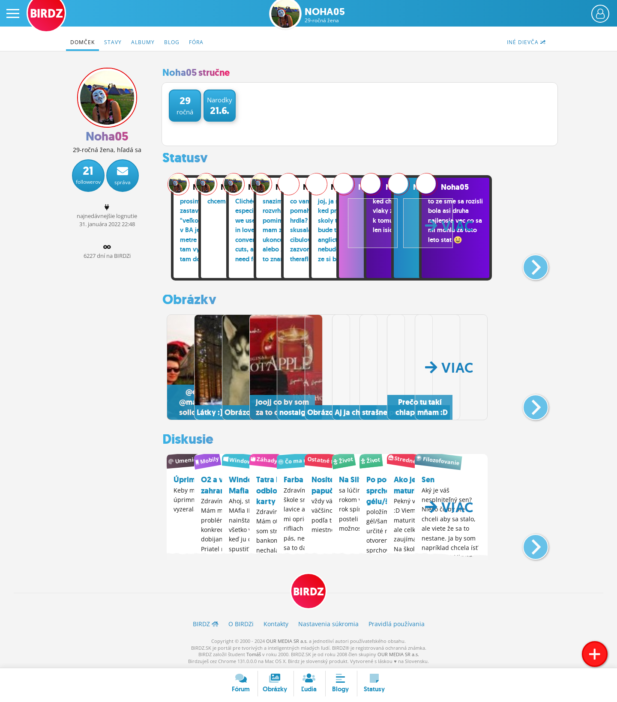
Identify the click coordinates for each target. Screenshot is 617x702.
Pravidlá (396, 623)
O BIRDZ (241, 623)
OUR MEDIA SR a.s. (287, 640)
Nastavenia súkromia (328, 623)
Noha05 (325, 15)
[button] (528, 263)
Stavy (113, 42)
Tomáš (253, 653)
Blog (172, 42)
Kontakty (276, 623)
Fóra (196, 42)
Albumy (143, 42)
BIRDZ (308, 590)
